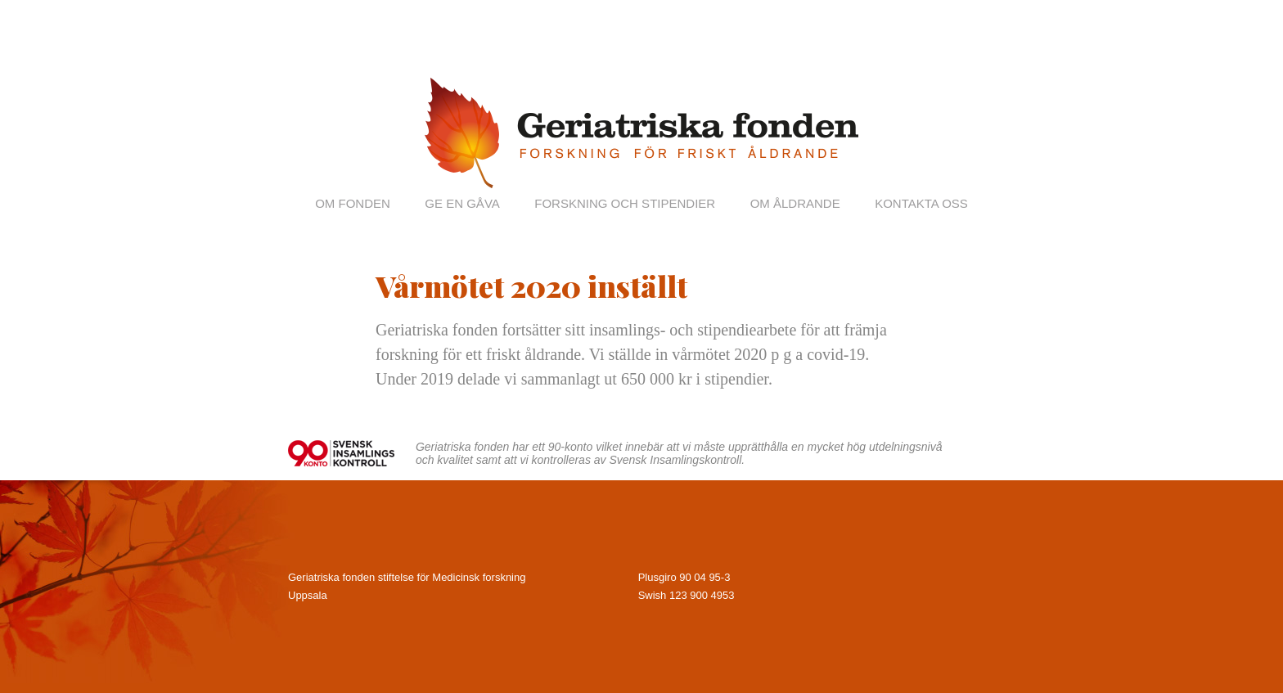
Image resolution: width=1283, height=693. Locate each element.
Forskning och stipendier (624, 203)
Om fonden (352, 203)
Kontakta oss (921, 203)
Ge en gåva (462, 203)
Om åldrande (795, 203)
